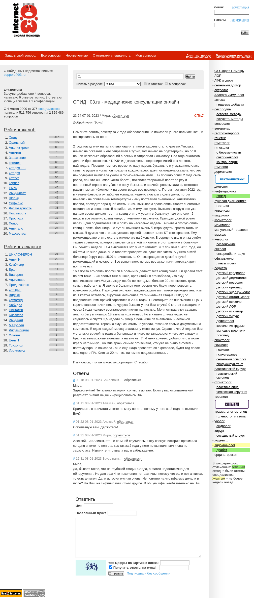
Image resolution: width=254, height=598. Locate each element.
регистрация (240, 7)
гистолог (222, 206)
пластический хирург (230, 369)
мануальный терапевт (231, 230)
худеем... (221, 440)
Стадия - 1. (17, 168)
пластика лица (227, 387)
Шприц (14, 198)
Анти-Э (14, 259)
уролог (219, 421)
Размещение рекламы (233, 55)
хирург (219, 431)
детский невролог (229, 282)
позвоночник (225, 244)
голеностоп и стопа (231, 416)
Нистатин (16, 310)
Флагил (14, 335)
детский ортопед (228, 287)
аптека (219, 100)
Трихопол (16, 345)
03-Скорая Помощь (229, 71)
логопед (222, 335)
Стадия (14, 173)
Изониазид (17, 350)
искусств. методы (229, 119)
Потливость (17, 213)
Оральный (17, 142)
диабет (221, 450)
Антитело (16, 228)
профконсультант (229, 364)
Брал (13, 269)
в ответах (155, 84)
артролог (221, 90)
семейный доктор (227, 85)
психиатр (221, 345)
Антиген (15, 153)
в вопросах (177, 84)
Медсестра (17, 233)
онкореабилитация (230, 254)
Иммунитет (17, 193)
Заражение (17, 158)
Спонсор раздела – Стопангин (232, 404)
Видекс (14, 295)
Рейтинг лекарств (22, 246)
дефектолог (225, 321)
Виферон (16, 275)
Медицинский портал (26, 20)
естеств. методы (228, 114)
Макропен (16, 325)
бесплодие (222, 109)
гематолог (222, 143)
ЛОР (217, 76)
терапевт (221, 396)
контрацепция (227, 162)
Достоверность (20, 208)
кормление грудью (230, 326)
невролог (221, 239)
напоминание (240, 19)
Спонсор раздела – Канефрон (232, 179)
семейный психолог (231, 359)
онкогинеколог (227, 157)
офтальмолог (224, 258)
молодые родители (230, 330)
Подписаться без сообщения (148, 573)
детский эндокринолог (233, 292)
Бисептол (16, 315)
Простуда (16, 218)
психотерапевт (227, 354)
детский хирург (227, 316)
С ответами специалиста (111, 55)
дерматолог (223, 171)
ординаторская (225, 455)
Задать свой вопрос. (20, 55)
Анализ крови (19, 148)
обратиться (120, 115)
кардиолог (222, 215)
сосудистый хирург (230, 435)
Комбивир (16, 264)
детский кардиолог (230, 273)
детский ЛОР (226, 306)
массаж (220, 234)
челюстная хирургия (231, 392)
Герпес (14, 183)
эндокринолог (224, 445)
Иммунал (16, 320)
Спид (13, 137)
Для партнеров (198, 55)
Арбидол (15, 305)
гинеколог (221, 148)
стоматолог (223, 382)
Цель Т (14, 340)
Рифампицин (19, 330)
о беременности (228, 152)
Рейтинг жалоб (20, 129)
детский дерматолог (231, 278)
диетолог (221, 186)
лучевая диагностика (230, 201)
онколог (220, 249)
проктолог (222, 340)
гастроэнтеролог (226, 133)
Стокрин (15, 290)
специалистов (48, 109)
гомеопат (221, 167)
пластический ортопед (226, 375)
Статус (14, 178)
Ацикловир (17, 280)
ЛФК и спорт (223, 80)
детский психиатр (229, 311)
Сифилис (16, 203)
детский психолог (229, 302)
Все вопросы (50, 55)
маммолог (222, 225)
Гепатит (15, 163)
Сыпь (13, 188)
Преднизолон (19, 285)
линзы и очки (226, 263)
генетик (220, 138)
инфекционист (225, 191)
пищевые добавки (230, 104)
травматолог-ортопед (230, 411)
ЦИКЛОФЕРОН (20, 254)
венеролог (222, 124)
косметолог (223, 220)
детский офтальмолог (232, 297)
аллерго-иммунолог (229, 95)
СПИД (221, 196)
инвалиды (222, 210)
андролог (223, 426)
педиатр (220, 268)
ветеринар (222, 128)
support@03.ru (14, 75)
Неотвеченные (77, 55)
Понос (13, 223)
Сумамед (16, 300)
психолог (223, 350)
